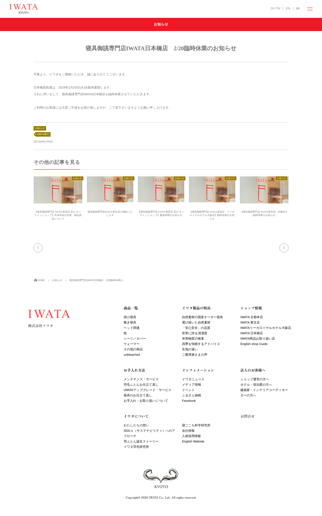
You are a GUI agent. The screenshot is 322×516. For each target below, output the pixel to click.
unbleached (132, 354)
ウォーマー (132, 344)
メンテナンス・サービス (141, 379)
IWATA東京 (43, 134)
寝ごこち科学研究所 (196, 425)
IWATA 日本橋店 (251, 333)
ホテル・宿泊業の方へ (256, 384)
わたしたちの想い (136, 425)
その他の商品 (133, 349)
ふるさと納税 (191, 395)
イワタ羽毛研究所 (136, 446)
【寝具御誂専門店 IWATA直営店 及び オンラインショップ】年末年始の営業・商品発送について (57, 215)
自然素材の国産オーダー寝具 (202, 317)
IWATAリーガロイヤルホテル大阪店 (265, 328)
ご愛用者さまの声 (194, 354)
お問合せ (247, 416)
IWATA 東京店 (250, 322)
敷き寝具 (130, 322)
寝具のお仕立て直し (138, 395)
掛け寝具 (130, 317)
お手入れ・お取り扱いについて (146, 400)
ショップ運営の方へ (254, 379)
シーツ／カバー (135, 338)
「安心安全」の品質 (196, 328)
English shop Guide (253, 344)
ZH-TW (275, 8)
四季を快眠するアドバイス (201, 344)
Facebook (189, 400)
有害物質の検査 (193, 338)
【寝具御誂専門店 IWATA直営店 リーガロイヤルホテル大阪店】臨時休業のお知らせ (212, 215)
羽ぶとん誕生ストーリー (141, 441)
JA (298, 8)
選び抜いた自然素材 (196, 322)
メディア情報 (191, 384)
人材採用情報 (191, 436)
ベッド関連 (132, 328)
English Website (193, 441)
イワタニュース (193, 379)
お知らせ (40, 128)
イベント (188, 390)
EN (288, 8)
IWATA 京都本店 (251, 317)
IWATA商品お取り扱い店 (257, 338)
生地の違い (190, 349)
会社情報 (188, 430)
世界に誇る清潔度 (194, 333)
